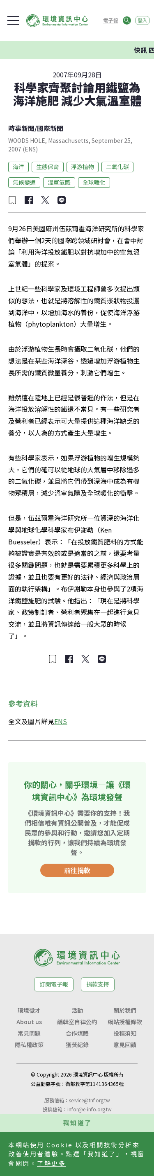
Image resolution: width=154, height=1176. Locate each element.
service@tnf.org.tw (89, 1100)
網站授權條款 (125, 1022)
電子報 (110, 20)
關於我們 (124, 1010)
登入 (142, 20)
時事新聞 (21, 128)
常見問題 (29, 1033)
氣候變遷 (24, 182)
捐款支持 (97, 984)
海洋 (18, 167)
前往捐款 (77, 870)
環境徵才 (29, 1010)
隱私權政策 (29, 1045)
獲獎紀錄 (77, 1045)
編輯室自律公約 (77, 1022)
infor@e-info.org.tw (89, 1109)
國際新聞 (50, 128)
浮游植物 (82, 167)
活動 (77, 1010)
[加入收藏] (12, 200)
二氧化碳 (117, 167)
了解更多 (51, 1163)
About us (29, 1022)
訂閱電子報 (53, 984)
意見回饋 (124, 1045)
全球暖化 (94, 182)
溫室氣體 (59, 182)
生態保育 (47, 167)
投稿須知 (124, 1033)
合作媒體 (77, 1033)
